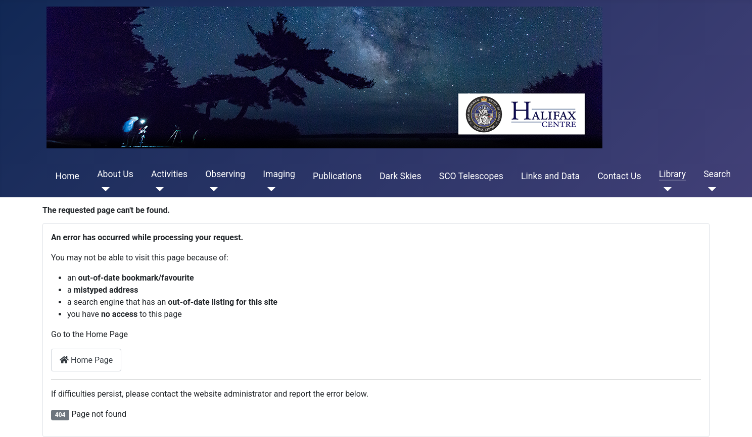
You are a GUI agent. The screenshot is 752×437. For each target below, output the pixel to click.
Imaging (279, 174)
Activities (169, 174)
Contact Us (619, 176)
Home (67, 176)
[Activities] (157, 189)
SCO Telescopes (471, 176)
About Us (115, 174)
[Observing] (211, 189)
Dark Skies (400, 176)
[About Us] (103, 189)
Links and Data (550, 176)
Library (672, 174)
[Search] (709, 189)
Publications (337, 176)
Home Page (86, 360)
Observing (225, 174)
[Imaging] (269, 189)
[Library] (665, 189)
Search (717, 174)
